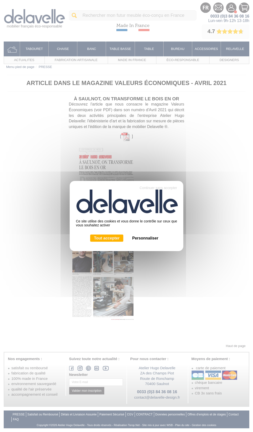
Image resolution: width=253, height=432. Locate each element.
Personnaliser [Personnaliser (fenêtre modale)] (145, 238)
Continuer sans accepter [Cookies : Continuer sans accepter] (158, 188)
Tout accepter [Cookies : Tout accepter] (107, 238)
